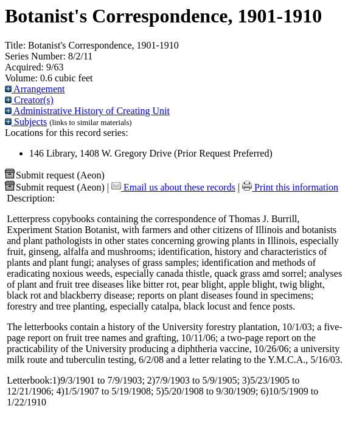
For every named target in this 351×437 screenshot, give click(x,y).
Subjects (26, 122)
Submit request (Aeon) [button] (55, 175)
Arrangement (35, 89)
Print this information (290, 187)
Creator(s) (29, 100)
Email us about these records (173, 187)
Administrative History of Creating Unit (87, 111)
